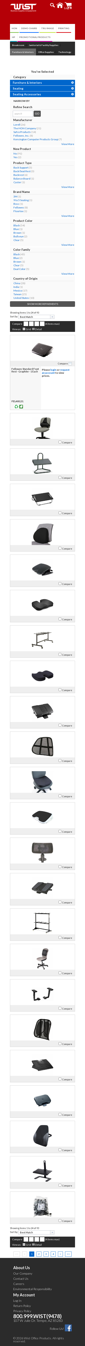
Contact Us (20, 1278)
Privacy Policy (22, 1311)
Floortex (18, 211)
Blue (16, 229)
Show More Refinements (42, 304)
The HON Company (24, 128)
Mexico (17, 290)
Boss (16, 203)
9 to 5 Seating (21, 200)
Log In (17, 1300)
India (16, 286)
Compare (17, 323)
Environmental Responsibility (32, 1289)
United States (21, 297)
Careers (18, 1284)
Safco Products (22, 132)
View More (67, 144)
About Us (21, 1267)
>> (68, 1254)
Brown (17, 232)
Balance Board (21, 178)
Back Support (20, 167)
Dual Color (19, 269)
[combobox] (36, 317)
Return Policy (22, 1306)
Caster (17, 182)
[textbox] (35, 316)
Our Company (22, 1273)
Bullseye (18, 236)
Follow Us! (57, 1328)
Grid (28, 329)
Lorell (16, 124)
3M (15, 196)
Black (16, 225)
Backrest (18, 175)
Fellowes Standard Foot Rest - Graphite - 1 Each (25, 370)
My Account (24, 1294)
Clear (16, 240)
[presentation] (52, 317)
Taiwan (17, 294)
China (16, 283)
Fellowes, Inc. (21, 135)
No (15, 153)
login (53, 369)
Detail (38, 329)
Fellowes (18, 207)
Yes (15, 157)
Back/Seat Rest (22, 171)
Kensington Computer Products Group (35, 139)
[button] (52, 5)
